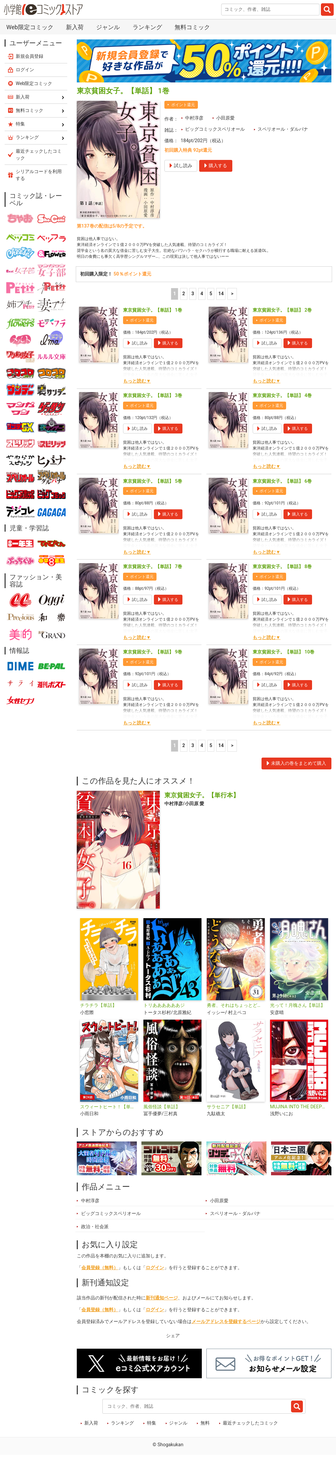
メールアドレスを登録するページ (226, 1326)
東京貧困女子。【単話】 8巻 (282, 571)
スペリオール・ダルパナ (283, 129)
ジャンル (108, 27)
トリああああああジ (164, 1010)
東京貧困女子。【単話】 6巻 (282, 486)
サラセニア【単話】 (227, 1111)
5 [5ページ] (210, 298)
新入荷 (75, 27)
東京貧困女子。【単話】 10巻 (283, 656)
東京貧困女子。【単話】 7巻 (152, 571)
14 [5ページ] (221, 298)
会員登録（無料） (99, 1272)
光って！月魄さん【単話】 (297, 1010)
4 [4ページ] (201, 298)
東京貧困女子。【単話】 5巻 (152, 486)
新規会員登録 (29, 56)
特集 (151, 1428)
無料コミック (192, 27)
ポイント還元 (183, 104)
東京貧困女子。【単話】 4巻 (282, 400)
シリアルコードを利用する (39, 175)
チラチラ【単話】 (98, 1010)
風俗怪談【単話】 (161, 1111)
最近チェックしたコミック (250, 1428)
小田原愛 (225, 118)
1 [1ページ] (174, 298)
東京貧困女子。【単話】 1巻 (152, 315)
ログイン (155, 1272)
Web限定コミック (29, 27)
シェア (173, 1340)
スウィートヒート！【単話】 (109, 1111)
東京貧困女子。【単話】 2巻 (282, 315)
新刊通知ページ (162, 1302)
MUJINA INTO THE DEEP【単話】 (299, 1111)
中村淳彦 (194, 118)
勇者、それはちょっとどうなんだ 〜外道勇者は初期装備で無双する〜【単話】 (236, 1010)
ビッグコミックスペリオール (215, 129)
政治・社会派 (95, 1231)
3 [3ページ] (192, 298)
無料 (205, 1428)
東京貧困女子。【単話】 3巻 (152, 400)
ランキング (147, 27)
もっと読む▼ (137, 386)
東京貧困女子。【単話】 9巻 (152, 656)
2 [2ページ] (183, 298)
